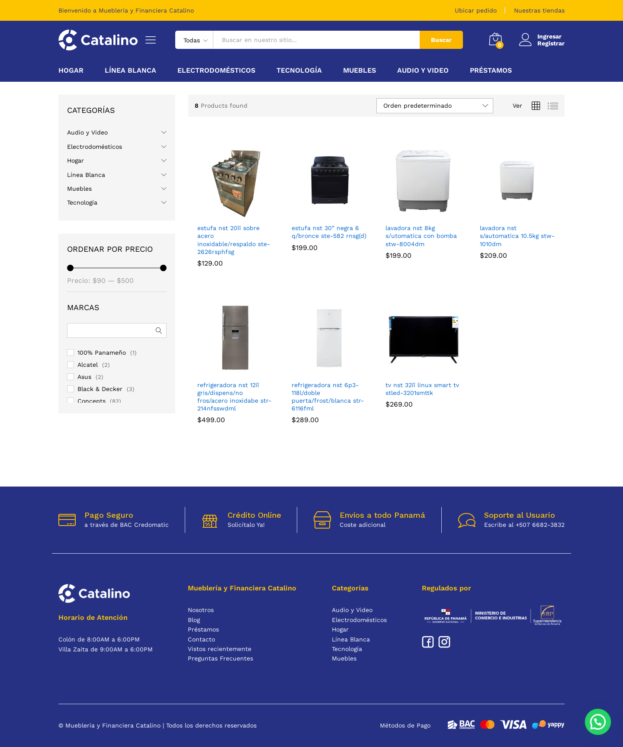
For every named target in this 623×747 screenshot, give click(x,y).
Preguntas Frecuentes (220, 658)
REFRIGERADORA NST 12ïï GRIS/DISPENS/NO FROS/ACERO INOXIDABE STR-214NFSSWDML (234, 397)
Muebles (79, 188)
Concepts (91, 401)
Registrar (551, 43)
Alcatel (87, 364)
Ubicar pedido (476, 10)
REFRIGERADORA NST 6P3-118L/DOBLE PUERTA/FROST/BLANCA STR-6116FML (328, 397)
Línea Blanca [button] (130, 70)
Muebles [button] (359, 70)
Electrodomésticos (94, 146)
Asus (84, 376)
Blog (194, 619)
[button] (599, 724)
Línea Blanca (86, 174)
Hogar (75, 160)
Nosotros (201, 609)
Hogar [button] (70, 70)
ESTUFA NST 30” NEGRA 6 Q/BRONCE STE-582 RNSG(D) (329, 231)
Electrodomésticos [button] (216, 70)
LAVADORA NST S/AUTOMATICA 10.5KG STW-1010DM (517, 235)
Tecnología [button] (299, 70)
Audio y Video (87, 132)
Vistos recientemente (219, 648)
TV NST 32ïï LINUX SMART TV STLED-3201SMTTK (422, 389)
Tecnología (82, 202)
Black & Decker (99, 388)
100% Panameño (101, 352)
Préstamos (491, 70)
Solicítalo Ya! (246, 524)
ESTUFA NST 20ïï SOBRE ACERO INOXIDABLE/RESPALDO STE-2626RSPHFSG (233, 239)
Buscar (441, 39)
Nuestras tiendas (539, 10)
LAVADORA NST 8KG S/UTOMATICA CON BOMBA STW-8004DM (421, 235)
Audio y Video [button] (423, 70)
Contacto (201, 639)
